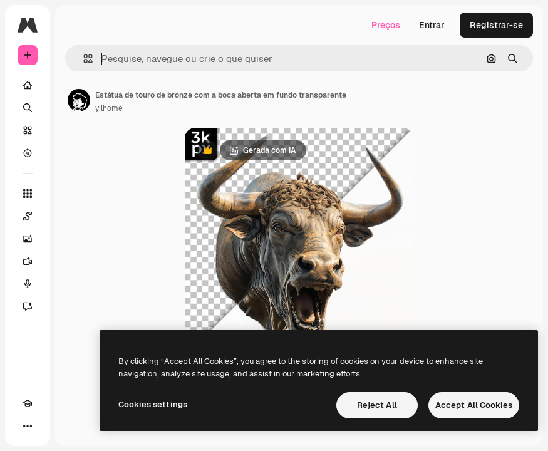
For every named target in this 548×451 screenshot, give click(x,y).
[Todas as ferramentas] (28, 194)
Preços (385, 25)
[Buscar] (28, 108)
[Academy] (28, 403)
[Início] (28, 85)
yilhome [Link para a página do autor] (109, 108)
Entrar (432, 25)
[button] (83, 58)
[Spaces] (28, 216)
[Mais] (28, 426)
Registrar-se (496, 25)
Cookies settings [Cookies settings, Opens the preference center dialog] (152, 404)
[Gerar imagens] (28, 239)
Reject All (377, 405)
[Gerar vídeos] (28, 261)
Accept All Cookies (473, 405)
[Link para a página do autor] (79, 100)
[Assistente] (28, 306)
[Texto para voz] (28, 284)
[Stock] (28, 130)
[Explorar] (28, 153)
